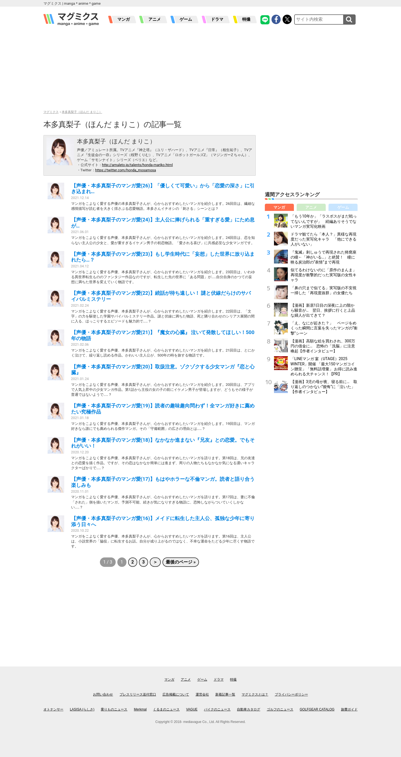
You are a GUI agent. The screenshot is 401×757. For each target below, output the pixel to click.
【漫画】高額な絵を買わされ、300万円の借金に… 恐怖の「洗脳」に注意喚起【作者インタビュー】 (323, 346)
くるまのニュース (166, 709)
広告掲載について (175, 694)
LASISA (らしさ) (82, 709)
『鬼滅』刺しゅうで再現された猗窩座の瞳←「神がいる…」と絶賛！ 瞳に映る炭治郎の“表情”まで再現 (323, 257)
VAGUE (192, 709)
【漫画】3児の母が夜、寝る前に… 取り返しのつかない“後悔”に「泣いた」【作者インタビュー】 (324, 386)
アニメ (154, 19)
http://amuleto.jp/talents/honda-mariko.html (137, 165)
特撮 (246, 19)
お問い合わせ (103, 694)
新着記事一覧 (225, 694)
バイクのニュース (217, 709)
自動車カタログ (248, 709)
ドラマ (217, 19)
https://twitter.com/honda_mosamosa (125, 170)
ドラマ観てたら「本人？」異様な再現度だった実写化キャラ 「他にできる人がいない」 (323, 239)
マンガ (123, 19)
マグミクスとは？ (255, 694)
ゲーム (186, 19)
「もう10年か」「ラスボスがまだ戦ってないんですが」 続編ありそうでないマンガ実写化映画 (324, 221)
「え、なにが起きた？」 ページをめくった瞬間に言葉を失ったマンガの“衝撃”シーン (324, 328)
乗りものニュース (114, 709)
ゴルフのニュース (280, 709)
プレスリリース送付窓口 (138, 694)
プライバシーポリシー (291, 694)
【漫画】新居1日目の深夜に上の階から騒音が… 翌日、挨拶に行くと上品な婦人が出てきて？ (323, 310)
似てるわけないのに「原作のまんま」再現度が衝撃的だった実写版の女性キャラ (323, 275)
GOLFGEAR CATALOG (317, 709)
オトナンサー (53, 709)
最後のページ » (181, 562)
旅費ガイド (349, 709)
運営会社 (202, 694)
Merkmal (140, 709)
